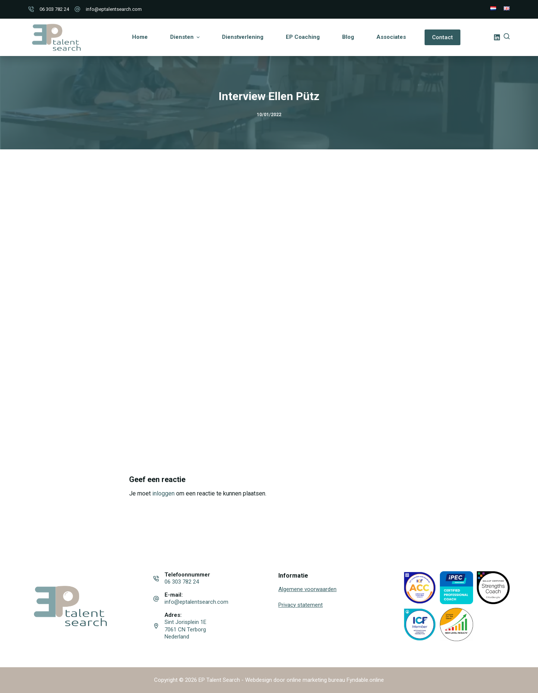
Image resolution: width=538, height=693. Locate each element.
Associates (391, 37)
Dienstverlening (242, 37)
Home (140, 37)
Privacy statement (300, 605)
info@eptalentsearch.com (114, 9)
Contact (442, 37)
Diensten (185, 37)
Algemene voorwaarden (307, 589)
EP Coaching (303, 37)
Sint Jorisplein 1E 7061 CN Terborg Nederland (185, 629)
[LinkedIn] (497, 37)
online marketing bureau (316, 680)
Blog (348, 37)
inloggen (163, 493)
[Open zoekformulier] (507, 36)
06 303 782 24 (54, 9)
